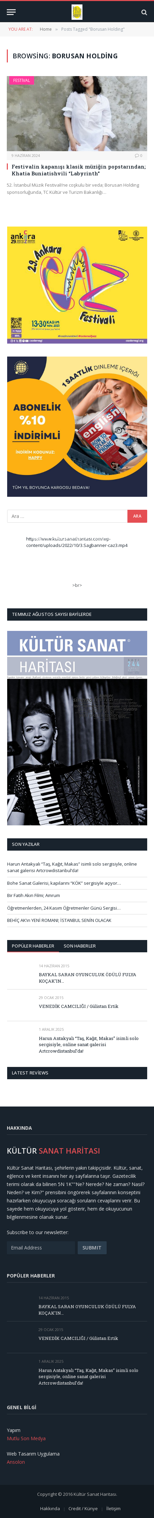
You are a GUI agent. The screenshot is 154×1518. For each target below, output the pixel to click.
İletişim (113, 1508)
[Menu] (11, 12)
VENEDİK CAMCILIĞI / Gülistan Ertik (79, 1006)
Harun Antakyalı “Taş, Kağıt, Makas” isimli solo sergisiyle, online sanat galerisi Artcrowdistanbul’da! (72, 867)
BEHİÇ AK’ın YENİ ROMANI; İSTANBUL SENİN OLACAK (59, 920)
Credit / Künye (83, 1508)
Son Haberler (80, 946)
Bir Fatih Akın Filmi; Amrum (33, 895)
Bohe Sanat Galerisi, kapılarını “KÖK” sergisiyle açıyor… (64, 883)
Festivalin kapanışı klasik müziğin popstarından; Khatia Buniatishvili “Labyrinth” (78, 170)
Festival (21, 80)
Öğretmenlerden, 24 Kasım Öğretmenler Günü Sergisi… (64, 908)
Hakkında (50, 1508)
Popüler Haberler (33, 946)
